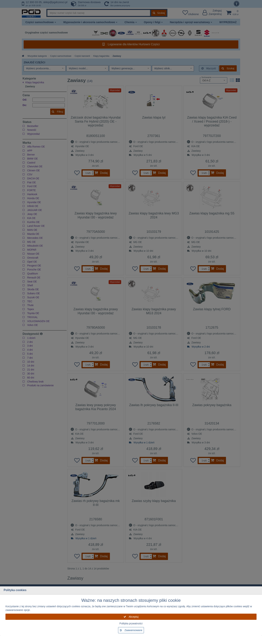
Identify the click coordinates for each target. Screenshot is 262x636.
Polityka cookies (15, 590)
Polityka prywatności (131, 623)
